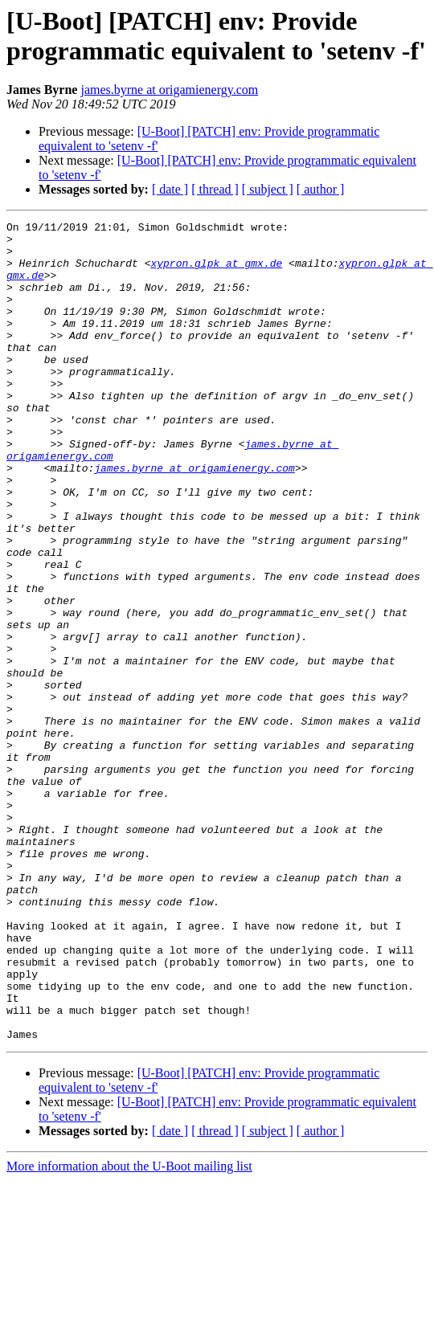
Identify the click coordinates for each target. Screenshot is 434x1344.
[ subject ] (267, 189)
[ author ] (321, 189)
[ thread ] (215, 189)
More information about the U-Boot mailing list (129, 1330)
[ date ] (170, 189)
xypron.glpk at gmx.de (216, 272)
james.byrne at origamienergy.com (169, 89)
